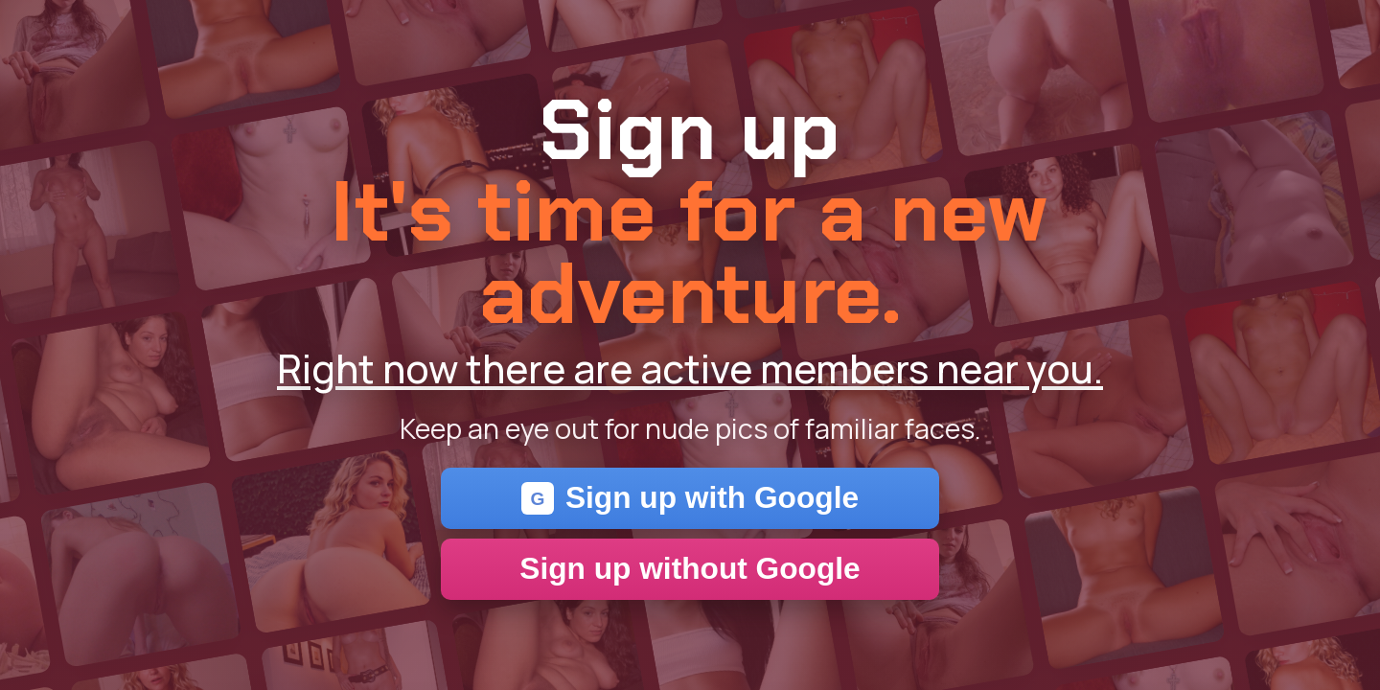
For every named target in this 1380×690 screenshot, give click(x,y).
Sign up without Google (689, 568)
